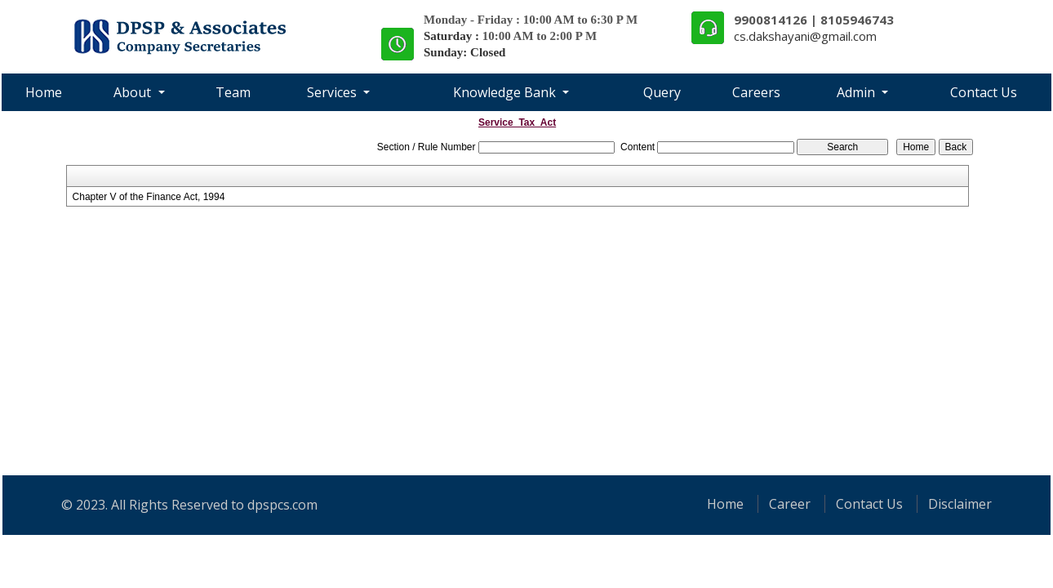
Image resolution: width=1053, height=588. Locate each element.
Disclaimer (960, 504)
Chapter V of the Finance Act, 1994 (149, 197)
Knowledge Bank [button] (506, 92)
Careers (756, 92)
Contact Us (983, 92)
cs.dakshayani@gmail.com (805, 36)
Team (233, 92)
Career (790, 504)
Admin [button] (857, 92)
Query (662, 92)
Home (43, 92)
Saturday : (453, 35)
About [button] (133, 92)
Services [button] (333, 92)
